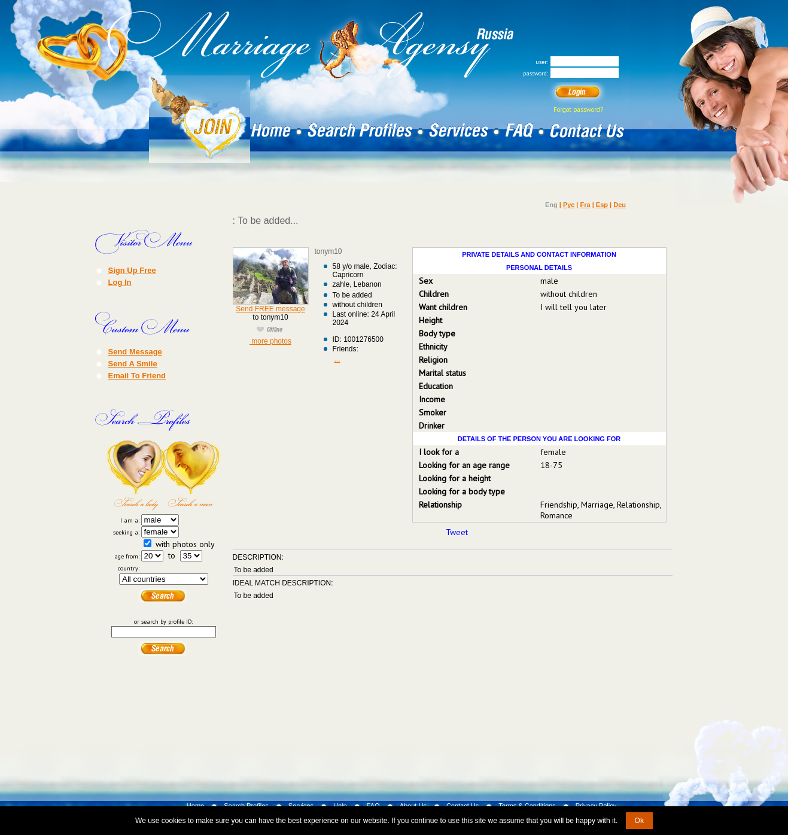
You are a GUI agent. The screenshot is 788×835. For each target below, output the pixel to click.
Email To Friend (137, 375)
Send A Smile (132, 363)
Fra (585, 204)
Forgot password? (578, 109)
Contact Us (462, 805)
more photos (270, 341)
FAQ (373, 805)
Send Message (135, 351)
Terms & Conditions (526, 805)
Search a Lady (135, 475)
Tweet (457, 532)
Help (340, 805)
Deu (619, 204)
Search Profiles (246, 805)
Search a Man (192, 475)
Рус (568, 204)
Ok (639, 820)
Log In (120, 282)
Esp (602, 204)
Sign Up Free (132, 270)
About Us (413, 805)
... (337, 359)
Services (301, 805)
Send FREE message (270, 309)
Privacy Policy (596, 805)
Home (195, 805)
